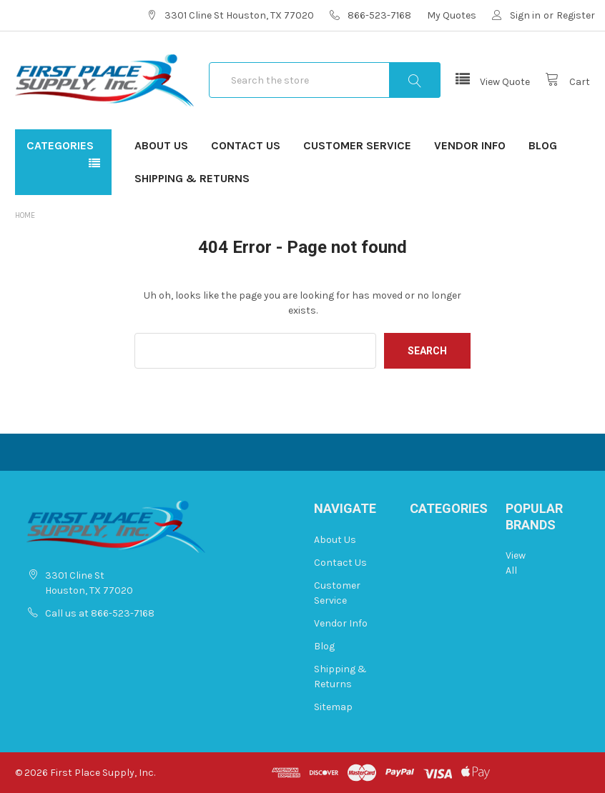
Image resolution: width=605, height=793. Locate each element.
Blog (542, 145)
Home (25, 215)
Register (575, 15)
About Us (161, 145)
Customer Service (357, 145)
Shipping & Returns (192, 178)
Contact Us (245, 145)
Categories (60, 145)
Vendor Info (470, 145)
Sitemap (333, 707)
